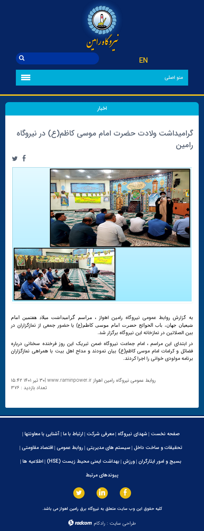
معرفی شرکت (100, 434)
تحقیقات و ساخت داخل (158, 447)
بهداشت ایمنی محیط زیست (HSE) (83, 461)
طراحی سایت (123, 523)
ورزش (129, 461)
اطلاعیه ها (33, 461)
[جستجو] (63, 58)
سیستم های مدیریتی (108, 447)
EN (143, 61)
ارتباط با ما (73, 434)
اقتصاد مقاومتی (37, 447)
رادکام (99, 523)
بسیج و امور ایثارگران (159, 461)
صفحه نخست (165, 434)
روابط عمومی (70, 447)
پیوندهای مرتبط (102, 475)
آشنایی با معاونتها (42, 434)
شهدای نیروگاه (132, 434)
